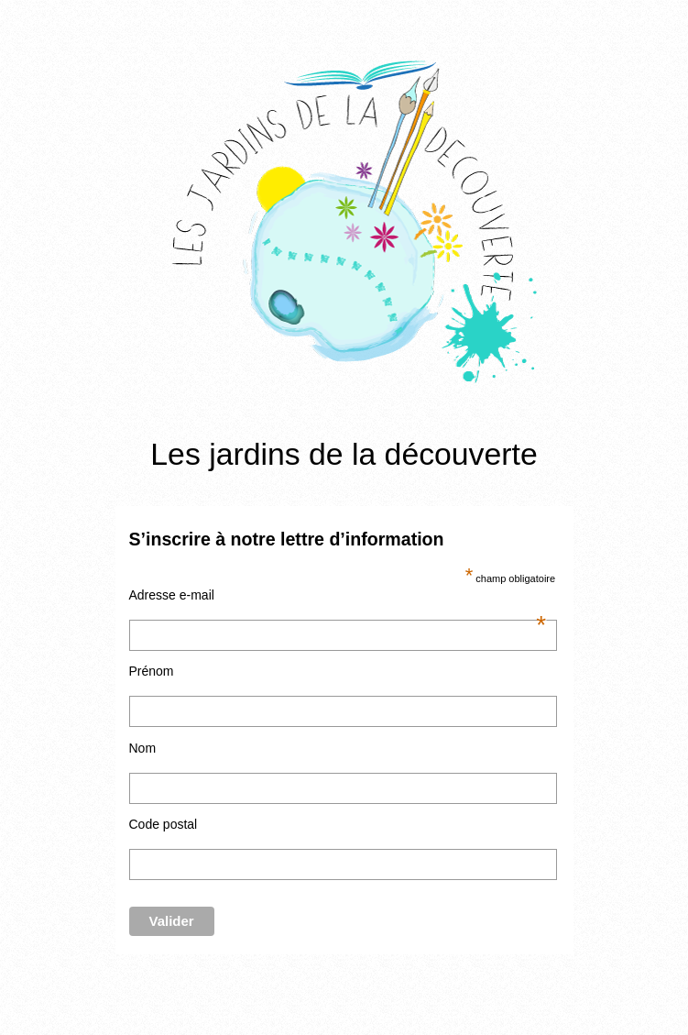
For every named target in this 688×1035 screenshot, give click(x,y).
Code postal (163, 824)
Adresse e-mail (338, 595)
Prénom (151, 671)
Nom (143, 748)
